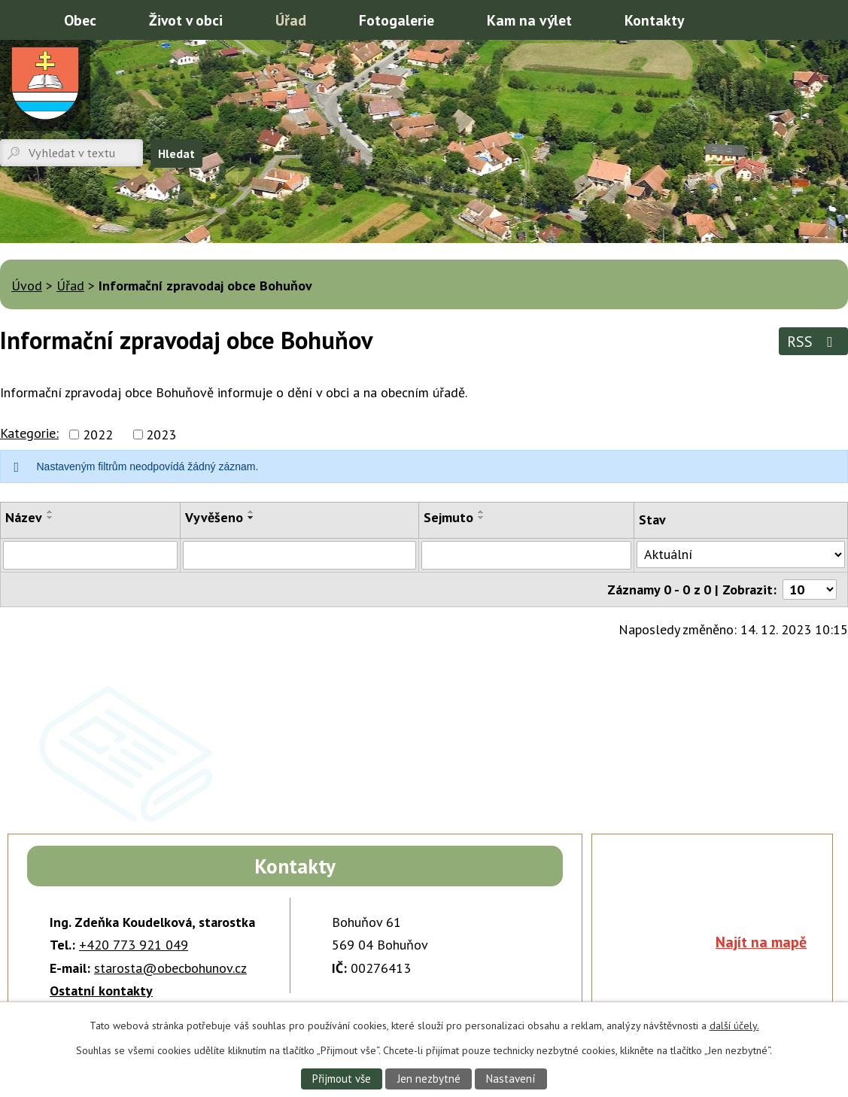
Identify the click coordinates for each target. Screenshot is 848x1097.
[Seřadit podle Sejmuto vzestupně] (481, 512)
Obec (80, 20)
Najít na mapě (761, 941)
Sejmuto (448, 517)
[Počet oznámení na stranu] (810, 589)
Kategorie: (29, 433)
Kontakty (654, 20)
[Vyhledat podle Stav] (741, 554)
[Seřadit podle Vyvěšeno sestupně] (251, 518)
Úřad (290, 20)
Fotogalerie (396, 20)
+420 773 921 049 (133, 944)
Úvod (19, 19)
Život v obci (186, 20)
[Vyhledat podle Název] (90, 555)
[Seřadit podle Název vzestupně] (50, 512)
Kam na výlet (529, 20)
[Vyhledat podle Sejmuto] (526, 555)
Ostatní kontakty (101, 990)
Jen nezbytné (428, 1078)
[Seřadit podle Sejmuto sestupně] (481, 518)
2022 (98, 434)
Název (23, 517)
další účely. (734, 1025)
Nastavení (513, 1078)
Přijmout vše (339, 1078)
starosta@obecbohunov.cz (170, 968)
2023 (161, 434)
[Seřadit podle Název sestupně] (50, 518)
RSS (813, 341)
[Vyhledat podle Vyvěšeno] (299, 555)
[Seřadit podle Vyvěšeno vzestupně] (251, 512)
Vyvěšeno (214, 517)
